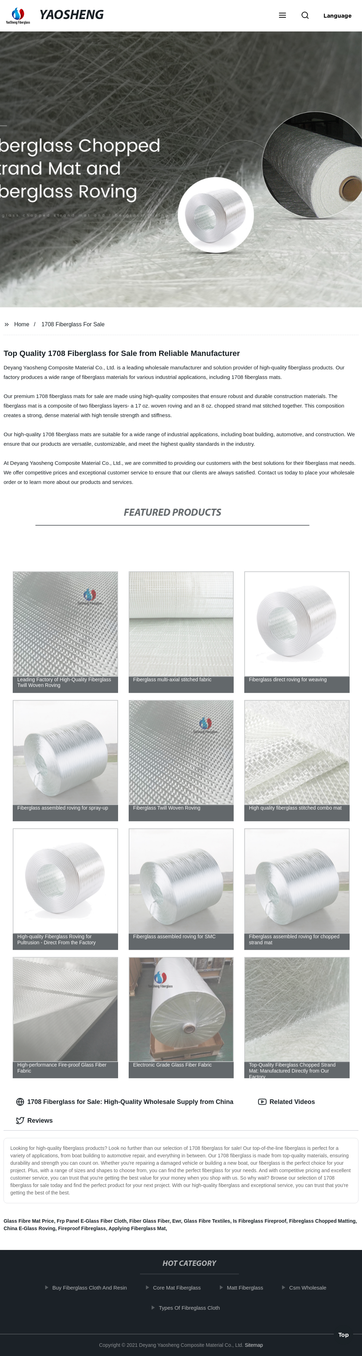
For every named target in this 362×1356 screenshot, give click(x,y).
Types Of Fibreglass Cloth (196, 1307)
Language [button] (337, 15)
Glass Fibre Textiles (207, 1221)
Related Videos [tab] (286, 1102)
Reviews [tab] (34, 1120)
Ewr (176, 1221)
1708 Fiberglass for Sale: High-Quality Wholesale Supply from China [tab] (124, 1102)
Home (21, 324)
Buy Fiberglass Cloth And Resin (96, 1288)
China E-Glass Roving (29, 1228)
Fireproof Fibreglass (82, 1228)
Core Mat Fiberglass (184, 1288)
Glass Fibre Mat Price (29, 1221)
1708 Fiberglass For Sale (73, 324)
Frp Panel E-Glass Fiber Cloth (92, 1221)
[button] (282, 16)
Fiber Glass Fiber (149, 1221)
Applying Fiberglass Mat (137, 1228)
